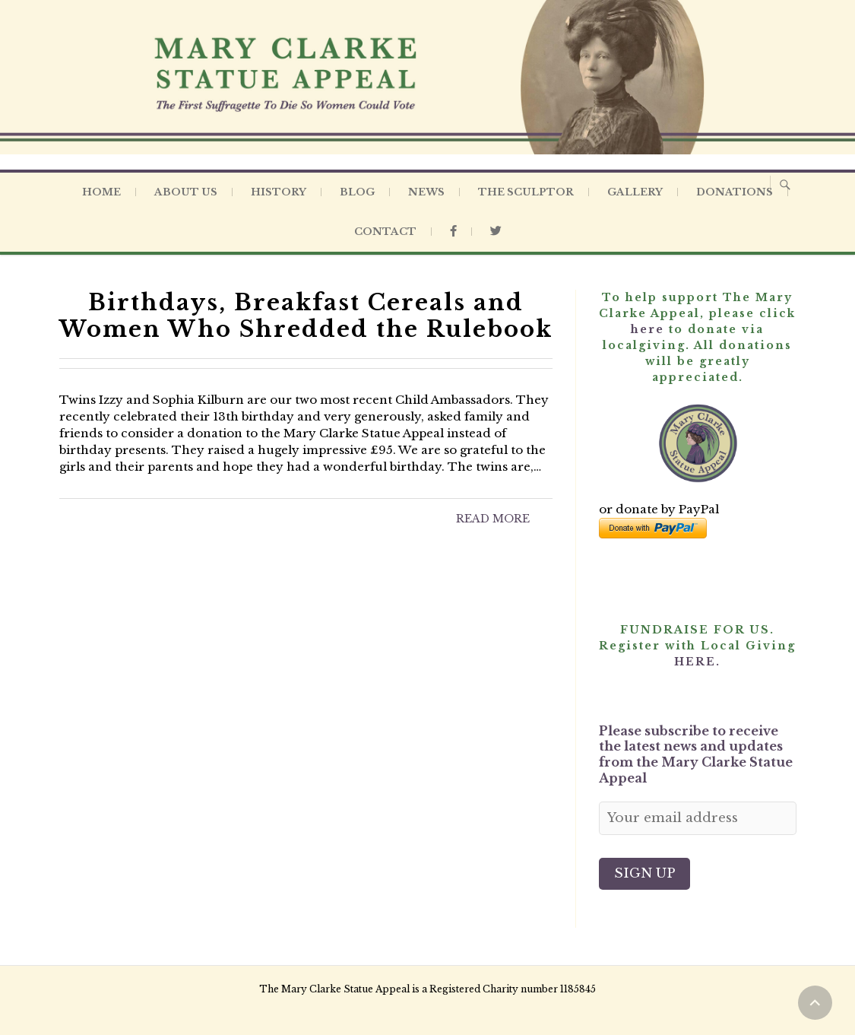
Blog (357, 192)
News (426, 192)
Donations (734, 192)
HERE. (697, 661)
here (647, 329)
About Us (185, 192)
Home (101, 192)
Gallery (635, 192)
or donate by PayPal (659, 509)
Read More (493, 518)
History (278, 192)
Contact (385, 231)
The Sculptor (526, 192)
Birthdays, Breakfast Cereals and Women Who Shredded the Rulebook (306, 316)
